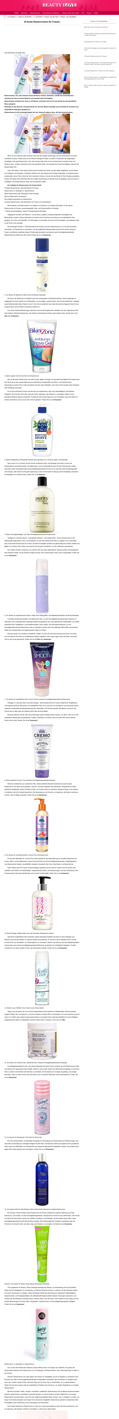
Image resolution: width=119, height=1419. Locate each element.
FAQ (82, 13)
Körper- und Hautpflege (68, 17)
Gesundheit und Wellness (51, 13)
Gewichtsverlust (35, 13)
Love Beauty (11, 17)
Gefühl (96, 13)
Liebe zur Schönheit (24, 17)
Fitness (89, 13)
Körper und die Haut (51, 17)
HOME (16, 13)
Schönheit (24, 13)
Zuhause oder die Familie (70, 13)
